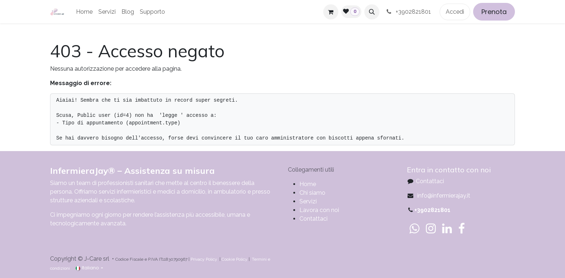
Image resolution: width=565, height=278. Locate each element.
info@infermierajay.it (443, 195)
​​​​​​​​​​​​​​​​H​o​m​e (307, 184)
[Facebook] (461, 228)
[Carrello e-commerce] (330, 11)
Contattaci (313, 218)
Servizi (308, 201)
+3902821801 (409, 11)
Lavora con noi (319, 210)
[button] (371, 11)
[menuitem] (84, 12)
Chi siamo (312, 192)
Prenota (494, 11)
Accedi (455, 11)
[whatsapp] (414, 228)
